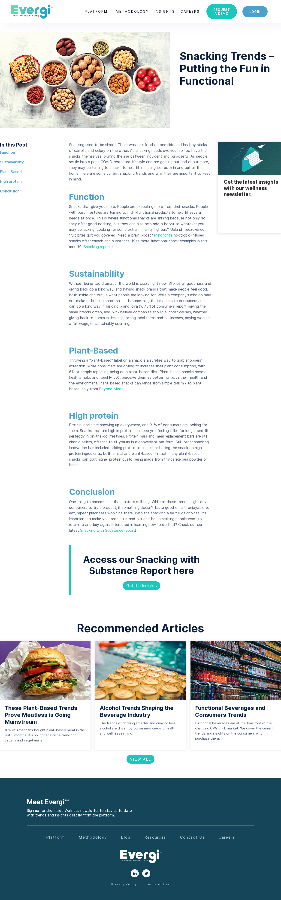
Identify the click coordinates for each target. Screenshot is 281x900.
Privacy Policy (124, 884)
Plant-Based (11, 171)
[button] (96, 11)
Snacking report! (98, 246)
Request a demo (221, 11)
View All (140, 759)
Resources (155, 837)
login (255, 12)
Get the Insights (141, 585)
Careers (227, 837)
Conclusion (9, 191)
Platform (96, 11)
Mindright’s (163, 235)
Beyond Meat (110, 389)
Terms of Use (158, 884)
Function (7, 152)
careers (190, 11)
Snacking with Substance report (107, 530)
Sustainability (12, 162)
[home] (32, 11)
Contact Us (192, 837)
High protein (11, 181)
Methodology (132, 11)
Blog (125, 837)
